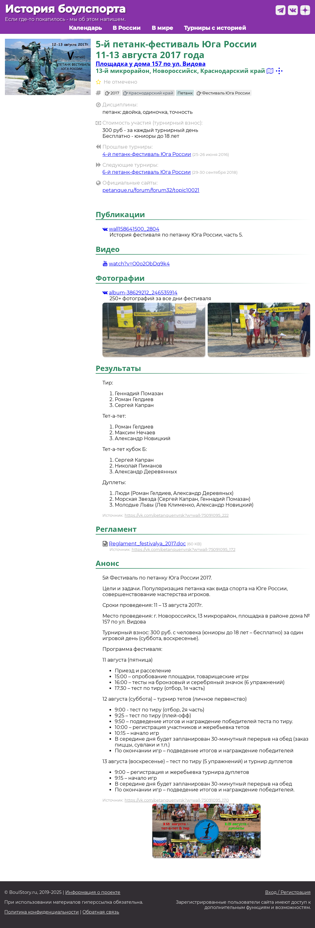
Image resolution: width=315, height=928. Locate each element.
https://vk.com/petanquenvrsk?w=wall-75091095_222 (177, 515)
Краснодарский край (148, 92)
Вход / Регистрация (288, 892)
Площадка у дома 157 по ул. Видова (150, 63)
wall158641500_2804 (130, 229)
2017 (112, 92)
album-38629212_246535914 (139, 293)
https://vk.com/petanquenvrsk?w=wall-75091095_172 (183, 549)
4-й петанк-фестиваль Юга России (146, 154)
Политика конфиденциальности (41, 912)
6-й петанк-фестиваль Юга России (146, 172)
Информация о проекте (92, 892)
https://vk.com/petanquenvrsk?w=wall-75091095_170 (177, 800)
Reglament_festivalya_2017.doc (147, 544)
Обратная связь (100, 912)
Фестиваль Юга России (223, 92)
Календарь (85, 28)
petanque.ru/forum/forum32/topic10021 (150, 190)
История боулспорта (65, 8)
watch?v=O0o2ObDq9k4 (136, 264)
